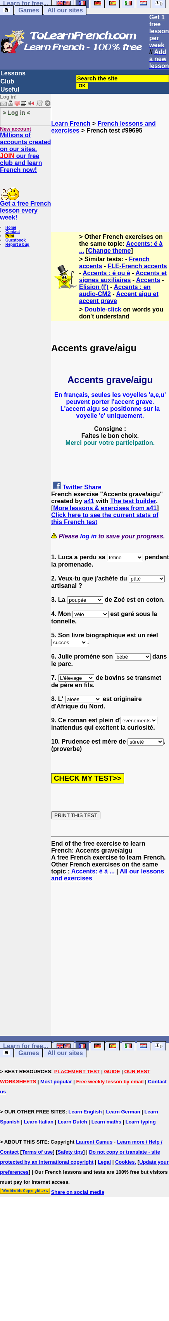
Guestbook (15, 240)
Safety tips (70, 1152)
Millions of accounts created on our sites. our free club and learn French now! (25, 152)
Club (7, 81)
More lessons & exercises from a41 (105, 508)
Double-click (102, 309)
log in (88, 536)
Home (10, 227)
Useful (9, 89)
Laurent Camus (94, 1142)
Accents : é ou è (106, 273)
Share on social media (77, 1192)
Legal (104, 1162)
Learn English (85, 1112)
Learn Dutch (72, 1122)
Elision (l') (94, 287)
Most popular (56, 1081)
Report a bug (17, 244)
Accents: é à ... (93, 871)
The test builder (133, 501)
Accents (148, 280)
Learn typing (141, 1122)
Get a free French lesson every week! (25, 210)
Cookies (125, 1162)
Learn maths (106, 1122)
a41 (89, 501)
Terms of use (37, 1152)
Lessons (13, 73)
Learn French (70, 123)
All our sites (65, 10)
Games (28, 10)
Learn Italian (38, 1122)
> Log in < (16, 112)
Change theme (109, 250)
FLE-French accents (137, 266)
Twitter (72, 487)
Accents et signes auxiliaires (123, 276)
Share (92, 487)
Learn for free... (25, 1046)
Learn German (123, 1112)
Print (9, 236)
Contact (12, 232)
